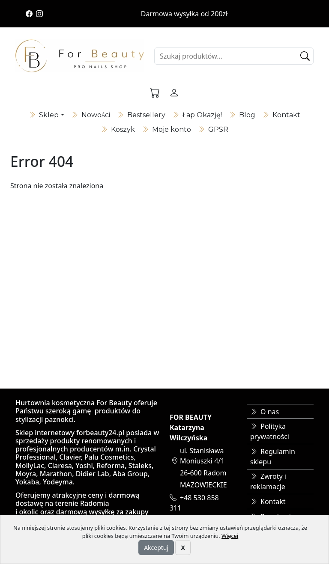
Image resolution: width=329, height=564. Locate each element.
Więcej (229, 536)
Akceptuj (156, 547)
